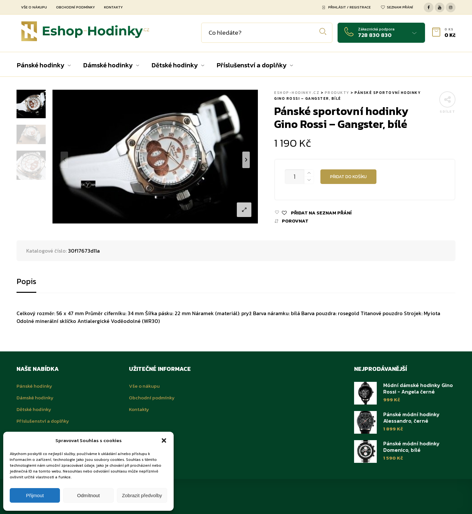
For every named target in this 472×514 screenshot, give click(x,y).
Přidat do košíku (348, 176)
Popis (26, 281)
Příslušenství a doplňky (43, 421)
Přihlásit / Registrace (349, 7)
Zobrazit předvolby (142, 495)
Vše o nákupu (34, 7)
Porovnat (295, 221)
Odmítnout (88, 495)
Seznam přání (400, 7)
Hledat (323, 31)
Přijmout (35, 495)
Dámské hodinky (35, 397)
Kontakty (113, 7)
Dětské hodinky (34, 409)
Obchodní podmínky (75, 7)
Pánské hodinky (34, 386)
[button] (164, 440)
